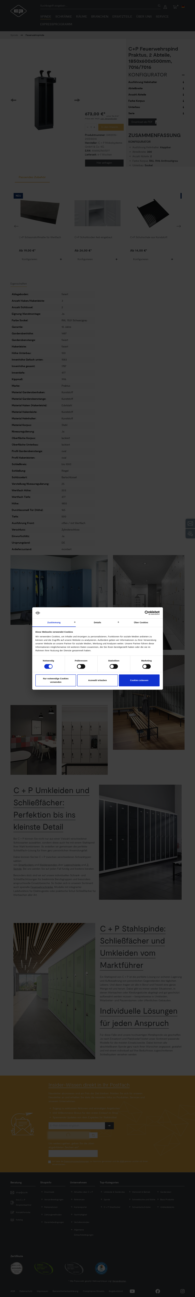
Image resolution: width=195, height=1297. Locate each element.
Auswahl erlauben (97, 680)
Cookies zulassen (139, 680)
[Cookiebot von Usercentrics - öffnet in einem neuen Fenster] (147, 613)
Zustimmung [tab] (54, 622)
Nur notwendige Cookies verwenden (56, 680)
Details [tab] (97, 622)
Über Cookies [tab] (141, 622)
